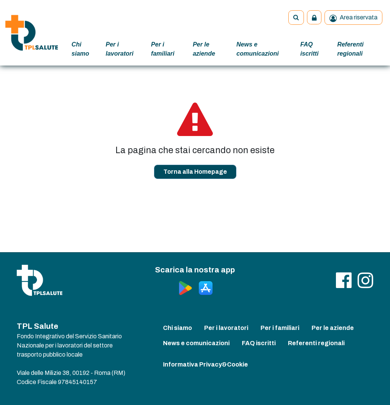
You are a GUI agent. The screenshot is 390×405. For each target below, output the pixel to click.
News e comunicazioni (258, 49)
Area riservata (353, 18)
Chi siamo (80, 49)
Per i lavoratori (120, 49)
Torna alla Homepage (195, 171)
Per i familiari (162, 49)
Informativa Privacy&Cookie (205, 364)
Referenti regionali (350, 49)
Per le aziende (204, 49)
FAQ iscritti (309, 49)
